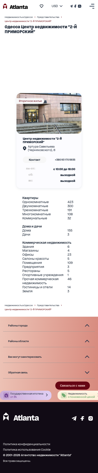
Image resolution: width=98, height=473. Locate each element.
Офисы (28, 255)
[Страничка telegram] (74, 420)
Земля (27, 291)
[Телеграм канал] (71, 6)
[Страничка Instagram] (79, 6)
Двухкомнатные (35, 206)
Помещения (32, 263)
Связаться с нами (72, 385)
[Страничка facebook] (82, 420)
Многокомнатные (36, 214)
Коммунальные (34, 218)
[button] (49, 326)
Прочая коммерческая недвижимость (40, 281)
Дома (26, 230)
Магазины (30, 250)
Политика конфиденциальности (26, 444)
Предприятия (33, 267)
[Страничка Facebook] (75, 6)
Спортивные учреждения (42, 275)
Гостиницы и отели (37, 287)
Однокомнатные (35, 202)
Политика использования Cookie (27, 449)
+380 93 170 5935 (65, 159)
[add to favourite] (41, 6)
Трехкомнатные (35, 210)
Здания (28, 247)
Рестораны (31, 271)
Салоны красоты (35, 259)
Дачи (26, 234)
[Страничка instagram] (90, 420)
